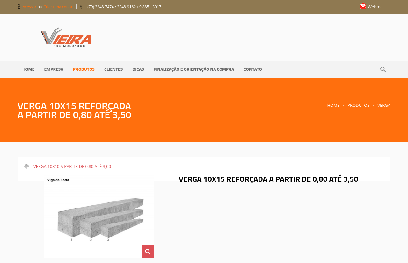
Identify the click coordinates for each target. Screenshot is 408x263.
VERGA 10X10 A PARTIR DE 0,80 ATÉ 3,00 (72, 166)
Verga (383, 105)
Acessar (30, 7)
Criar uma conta (57, 7)
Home (333, 105)
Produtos (358, 105)
